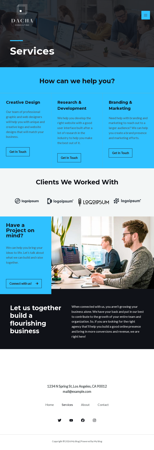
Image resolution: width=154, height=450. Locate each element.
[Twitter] (59, 420)
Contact (103, 404)
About (85, 404)
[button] (18, 151)
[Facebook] (83, 420)
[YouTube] (71, 420)
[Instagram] (94, 420)
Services (67, 404)
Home (49, 404)
